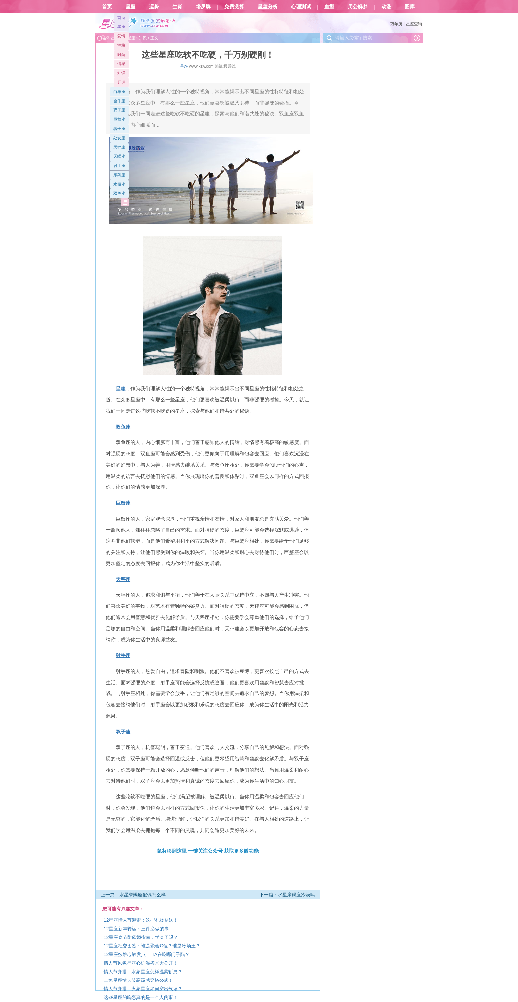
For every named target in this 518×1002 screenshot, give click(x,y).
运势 (154, 6)
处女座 (119, 138)
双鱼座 (119, 193)
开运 (121, 82)
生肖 (177, 6)
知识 (121, 73)
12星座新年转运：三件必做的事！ (139, 928)
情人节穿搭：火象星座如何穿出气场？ (143, 988)
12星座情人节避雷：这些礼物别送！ (141, 920)
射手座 (119, 165)
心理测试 (301, 6)
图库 (410, 6)
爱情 (121, 36)
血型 (329, 6)
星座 (130, 6)
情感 (121, 64)
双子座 (119, 110)
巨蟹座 (119, 119)
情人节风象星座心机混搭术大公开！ (141, 963)
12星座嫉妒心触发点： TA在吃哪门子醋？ (147, 954)
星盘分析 (268, 6)
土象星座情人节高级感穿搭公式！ (138, 980)
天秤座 (119, 147)
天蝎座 (119, 156)
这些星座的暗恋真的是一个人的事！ (141, 997)
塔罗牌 (203, 6)
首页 (107, 6)
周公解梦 (358, 6)
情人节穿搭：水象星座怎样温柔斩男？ (143, 971)
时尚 (121, 54)
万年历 (396, 24)
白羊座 (119, 91)
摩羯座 (119, 175)
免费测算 (234, 6)
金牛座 (119, 101)
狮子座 (119, 128)
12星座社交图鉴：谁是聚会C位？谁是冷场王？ (152, 945)
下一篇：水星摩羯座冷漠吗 (287, 894)
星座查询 (414, 24)
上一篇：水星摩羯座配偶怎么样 (133, 894)
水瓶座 (119, 184)
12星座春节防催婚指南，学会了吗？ (141, 937)
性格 (121, 45)
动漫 (386, 6)
